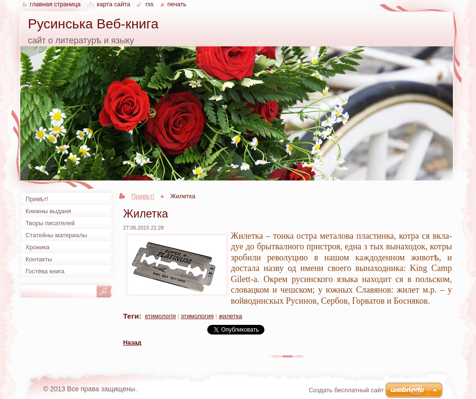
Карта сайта (113, 4)
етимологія (160, 316)
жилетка (230, 316)
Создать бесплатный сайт (346, 390)
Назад (132, 342)
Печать (177, 4)
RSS (149, 4)
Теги (131, 316)
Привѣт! (142, 196)
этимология (197, 316)
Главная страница (55, 4)
